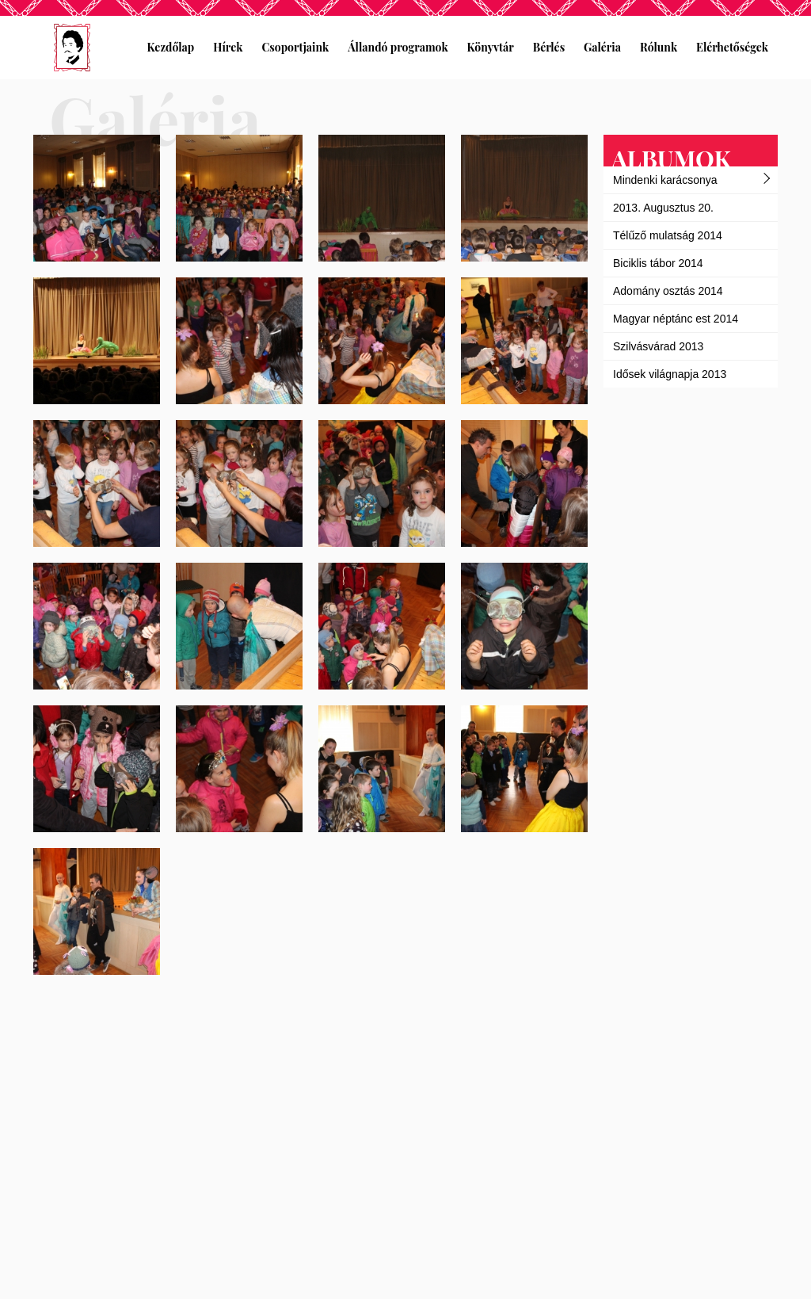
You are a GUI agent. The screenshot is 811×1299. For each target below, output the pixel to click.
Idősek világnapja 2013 (669, 374)
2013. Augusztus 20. (663, 207)
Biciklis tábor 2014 (658, 263)
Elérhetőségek (732, 47)
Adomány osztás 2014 (668, 291)
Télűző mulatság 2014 (667, 235)
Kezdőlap (171, 47)
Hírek (227, 47)
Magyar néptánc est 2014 (675, 318)
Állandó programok (397, 47)
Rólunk (658, 47)
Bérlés (549, 47)
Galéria (602, 47)
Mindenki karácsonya (665, 180)
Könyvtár (490, 47)
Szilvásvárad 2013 (658, 346)
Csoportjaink (295, 47)
